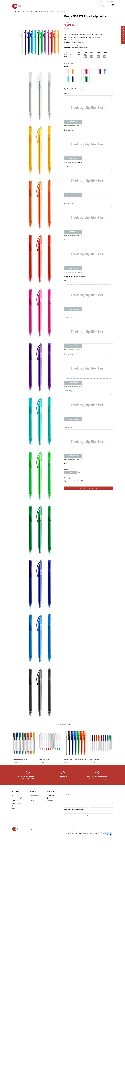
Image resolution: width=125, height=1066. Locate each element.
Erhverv (14, 11)
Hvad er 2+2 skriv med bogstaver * (74, 809)
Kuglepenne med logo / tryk (41, 11)
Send (88, 816)
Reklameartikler (70, 6)
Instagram (50, 798)
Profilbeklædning (43, 6)
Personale (32, 798)
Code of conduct (17, 803)
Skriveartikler (30, 11)
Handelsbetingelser (18, 798)
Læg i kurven (88, 488)
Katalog (111, 1)
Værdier (32, 800)
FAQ (13, 795)
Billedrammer (89, 6)
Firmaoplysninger (35, 795)
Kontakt (102, 1)
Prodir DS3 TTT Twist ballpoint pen (58, 11)
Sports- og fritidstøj (57, 6)
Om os (106, 1)
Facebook (50, 795)
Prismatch (15, 800)
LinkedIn (50, 800)
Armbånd (80, 6)
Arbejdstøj (31, 6)
